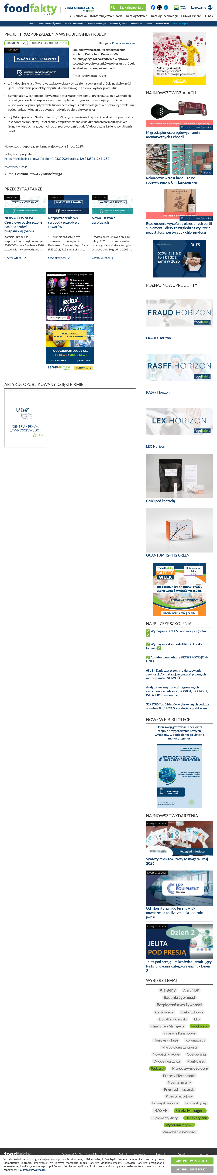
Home (32, 23)
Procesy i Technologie (97, 23)
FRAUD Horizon (158, 338)
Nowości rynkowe (166, 1054)
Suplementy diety (164, 1118)
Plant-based (196, 1061)
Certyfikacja (164, 1012)
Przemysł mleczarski (179, 1089)
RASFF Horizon (158, 392)
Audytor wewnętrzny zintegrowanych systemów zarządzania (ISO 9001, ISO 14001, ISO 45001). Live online (177, 691)
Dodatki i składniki (173, 1019)
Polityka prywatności (132, 1154)
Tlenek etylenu (196, 1118)
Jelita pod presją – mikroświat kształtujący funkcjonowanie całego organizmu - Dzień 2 (179, 966)
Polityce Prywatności (31, 1169)
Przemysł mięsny (179, 1082)
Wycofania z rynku (179, 1125)
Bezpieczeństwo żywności (179, 1004)
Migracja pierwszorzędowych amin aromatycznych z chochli (173, 134)
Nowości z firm (162, 23)
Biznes (149, 23)
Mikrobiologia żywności (179, 1047)
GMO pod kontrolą (160, 501)
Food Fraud (199, 1026)
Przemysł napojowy (179, 1096)
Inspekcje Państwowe (179, 1033)
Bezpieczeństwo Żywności (50, 23)
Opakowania (136, 23)
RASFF (160, 1110)
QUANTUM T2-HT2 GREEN (167, 555)
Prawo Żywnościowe (74, 23)
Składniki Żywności (118, 23)
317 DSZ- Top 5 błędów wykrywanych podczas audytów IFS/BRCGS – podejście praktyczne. (178, 706)
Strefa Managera (180, 23)
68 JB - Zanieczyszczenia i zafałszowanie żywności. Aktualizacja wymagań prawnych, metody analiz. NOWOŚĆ (176, 674)
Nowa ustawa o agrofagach (103, 220)
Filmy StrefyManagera (167, 1026)
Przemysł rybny (195, 1103)
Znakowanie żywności (179, 1132)
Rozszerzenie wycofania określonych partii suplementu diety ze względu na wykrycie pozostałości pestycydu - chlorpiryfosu (179, 227)
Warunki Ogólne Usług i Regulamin (85, 1154)
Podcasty (158, 1068)
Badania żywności (179, 997)
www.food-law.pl (16, 166)
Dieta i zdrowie (192, 1012)
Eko (197, 1019)
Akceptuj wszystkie (190, 1161)
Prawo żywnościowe (190, 1068)
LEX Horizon (155, 446)
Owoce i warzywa (166, 1061)
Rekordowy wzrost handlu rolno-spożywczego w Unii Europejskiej (171, 180)
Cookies (182, 1154)
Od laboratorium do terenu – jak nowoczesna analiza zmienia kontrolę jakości (174, 912)
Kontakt (161, 1154)
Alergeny (168, 990)
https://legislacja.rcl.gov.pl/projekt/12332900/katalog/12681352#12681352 (56, 158)
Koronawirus (195, 1040)
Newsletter (205, 1154)
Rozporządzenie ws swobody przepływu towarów (64, 222)
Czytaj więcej (13, 258)
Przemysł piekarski (165, 1103)
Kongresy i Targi (166, 1040)
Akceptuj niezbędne (190, 1169)
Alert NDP (191, 990)
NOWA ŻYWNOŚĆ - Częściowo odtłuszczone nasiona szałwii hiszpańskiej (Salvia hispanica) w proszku (23, 226)
